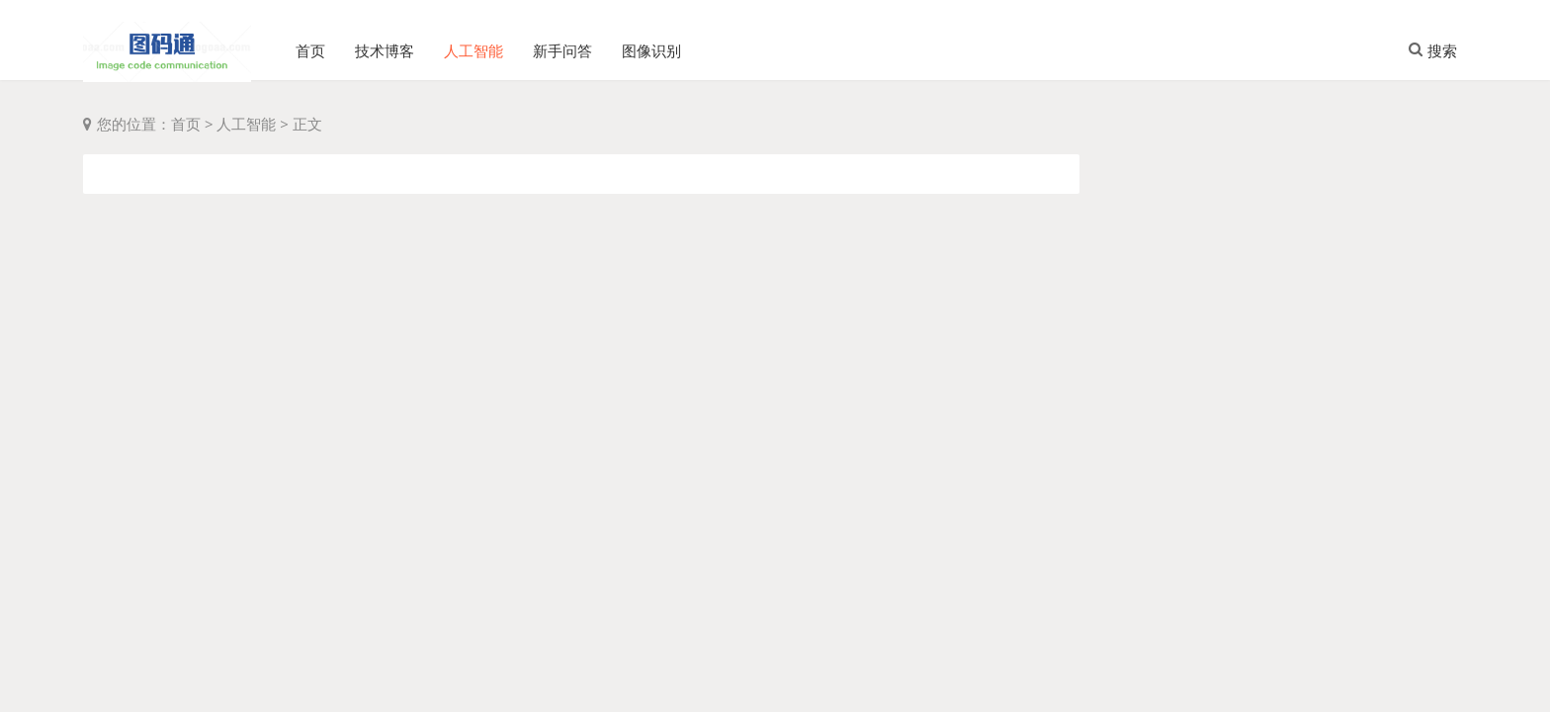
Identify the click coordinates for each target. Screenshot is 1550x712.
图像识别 (651, 44)
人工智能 (473, 44)
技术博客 (384, 44)
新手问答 (562, 44)
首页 (310, 44)
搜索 (1433, 44)
